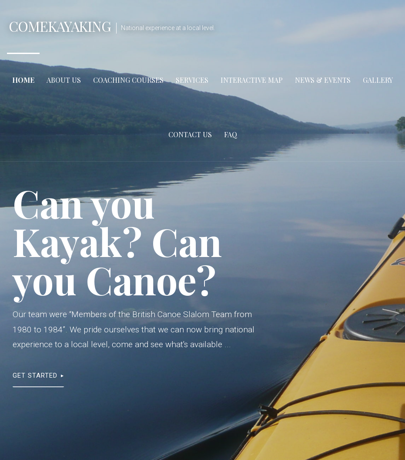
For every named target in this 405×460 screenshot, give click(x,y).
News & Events (323, 80)
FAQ (230, 134)
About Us (64, 80)
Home (23, 80)
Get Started (35, 375)
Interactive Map (252, 80)
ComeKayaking (60, 26)
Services (192, 80)
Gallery (378, 80)
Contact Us (190, 134)
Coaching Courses (128, 80)
